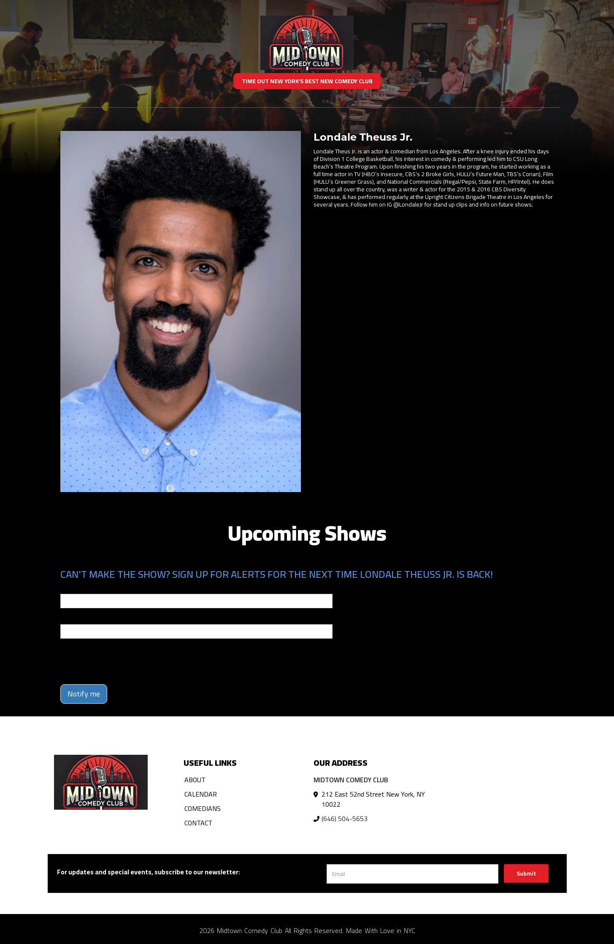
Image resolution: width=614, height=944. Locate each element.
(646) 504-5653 (345, 818)
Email (68, 588)
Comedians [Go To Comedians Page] (202, 808)
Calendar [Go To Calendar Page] (200, 794)
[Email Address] (412, 874)
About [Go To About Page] (195, 779)
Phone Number (80, 618)
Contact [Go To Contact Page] (198, 822)
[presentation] (124, 661)
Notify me (84, 694)
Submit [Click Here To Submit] (526, 873)
